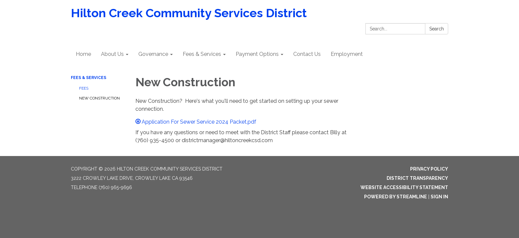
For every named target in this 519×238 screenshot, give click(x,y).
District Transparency (417, 178)
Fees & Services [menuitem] (202, 54)
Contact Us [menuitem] (307, 54)
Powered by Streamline (395, 196)
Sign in (439, 196)
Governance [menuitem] (153, 54)
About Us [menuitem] (112, 54)
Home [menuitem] (83, 54)
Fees (83, 88)
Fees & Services (88, 77)
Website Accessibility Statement (404, 187)
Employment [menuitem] (347, 54)
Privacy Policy (429, 169)
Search (436, 28)
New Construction (99, 98)
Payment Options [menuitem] (257, 54)
